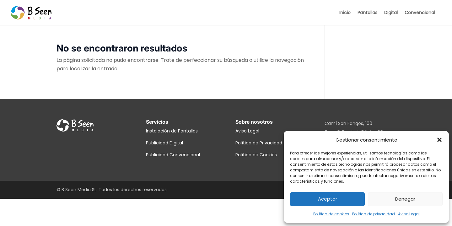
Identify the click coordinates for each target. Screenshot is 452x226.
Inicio (345, 13)
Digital (391, 13)
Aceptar (327, 199)
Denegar (405, 199)
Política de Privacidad (258, 143)
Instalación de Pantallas (172, 131)
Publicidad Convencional (173, 155)
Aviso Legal (409, 214)
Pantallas (367, 13)
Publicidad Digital (164, 143)
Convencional (420, 13)
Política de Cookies (256, 155)
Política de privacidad (373, 214)
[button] (439, 140)
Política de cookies (331, 214)
